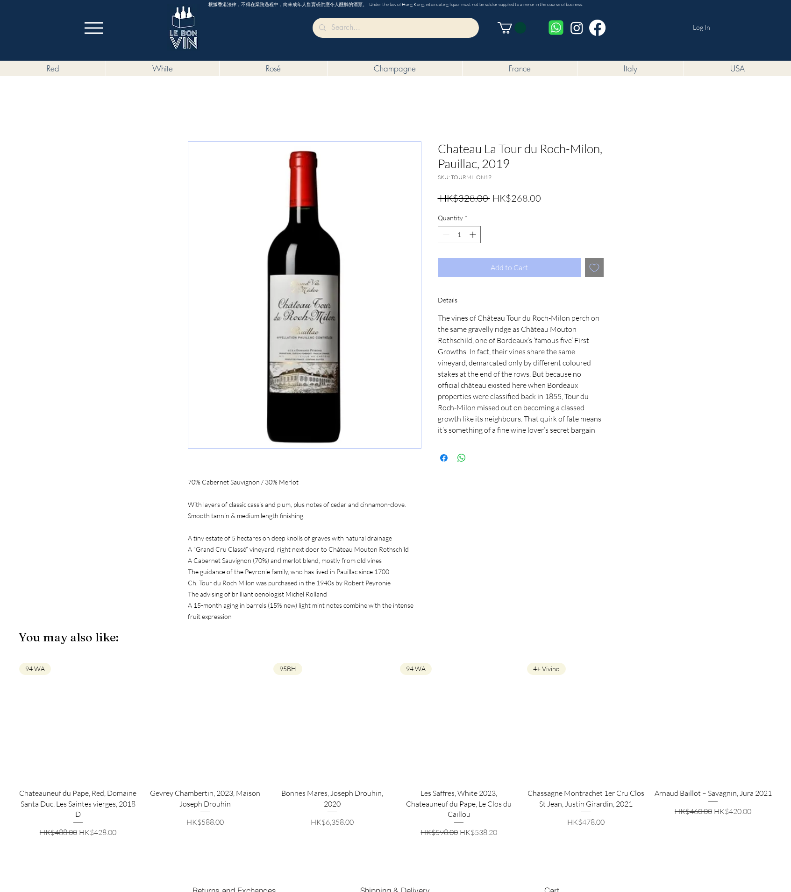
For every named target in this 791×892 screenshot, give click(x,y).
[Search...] (395, 28)
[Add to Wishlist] (594, 267)
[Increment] (473, 234)
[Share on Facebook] (443, 458)
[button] (512, 28)
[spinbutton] (459, 234)
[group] (395, 750)
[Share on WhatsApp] (461, 458)
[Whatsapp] (556, 27)
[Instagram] (577, 28)
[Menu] (94, 28)
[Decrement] (445, 234)
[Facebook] (597, 28)
